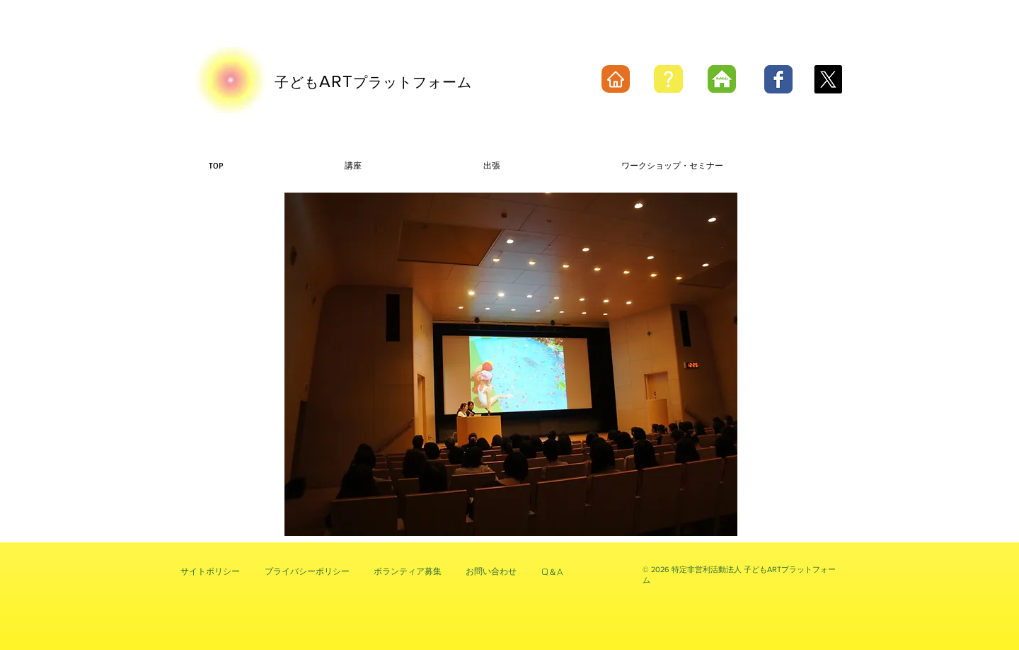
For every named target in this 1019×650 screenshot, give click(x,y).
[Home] (615, 79)
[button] (510, 364)
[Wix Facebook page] (778, 79)
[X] (828, 79)
